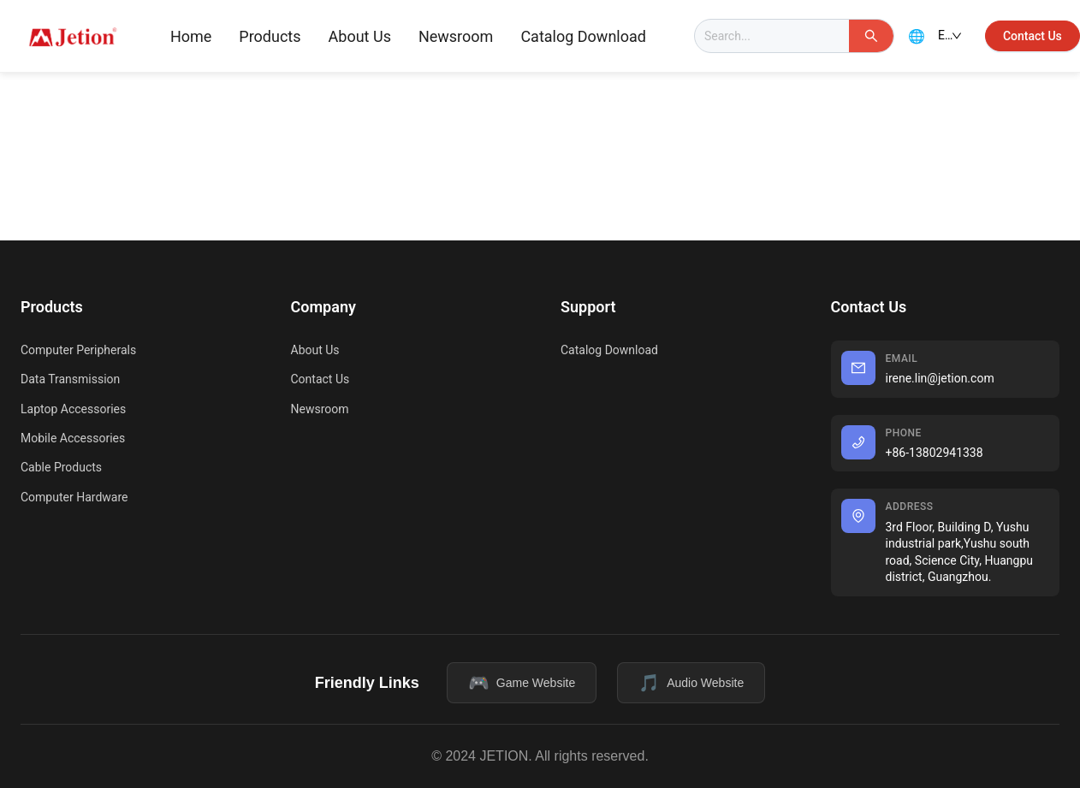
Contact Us (320, 379)
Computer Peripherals (78, 350)
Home (190, 36)
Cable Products (61, 467)
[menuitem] (191, 36)
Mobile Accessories (73, 438)
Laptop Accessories (73, 409)
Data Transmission (70, 379)
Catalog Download (583, 36)
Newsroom (455, 36)
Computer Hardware (74, 497)
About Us (360, 36)
